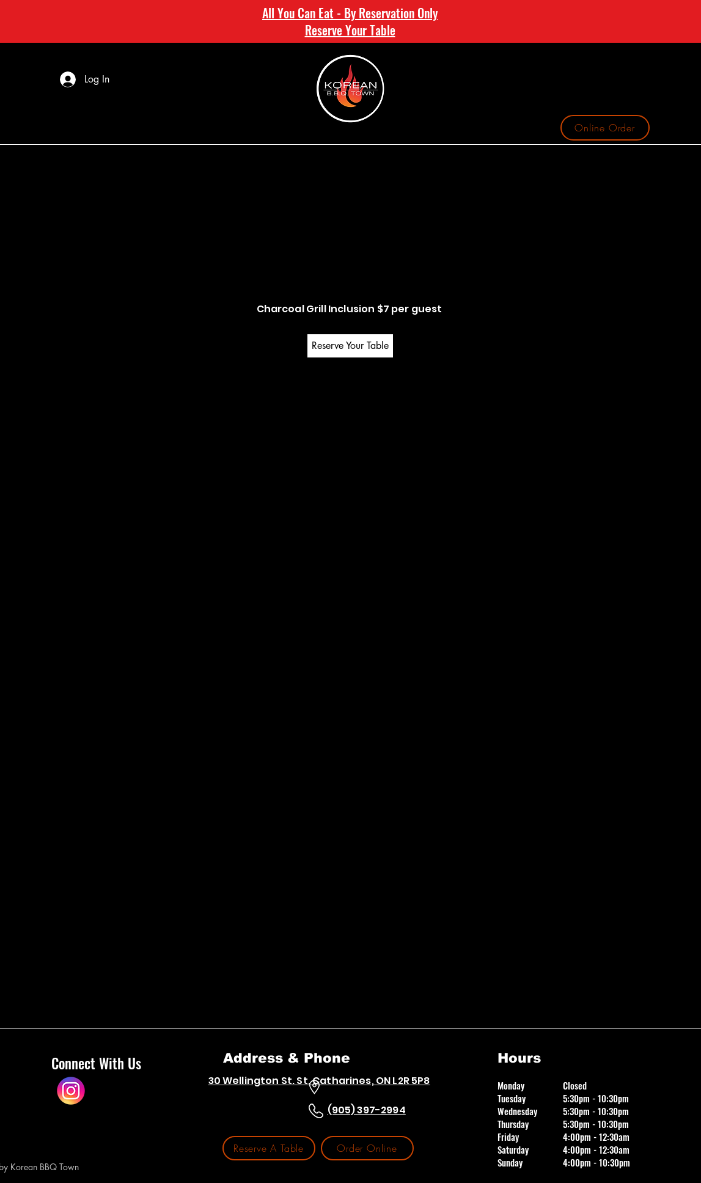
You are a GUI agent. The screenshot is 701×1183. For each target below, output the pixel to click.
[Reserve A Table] (268, 1148)
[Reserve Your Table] (350, 346)
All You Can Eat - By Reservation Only (350, 13)
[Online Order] (605, 128)
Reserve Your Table (350, 30)
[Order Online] (367, 1148)
